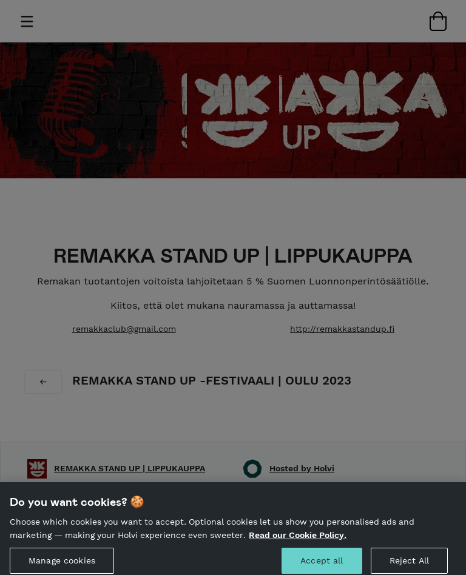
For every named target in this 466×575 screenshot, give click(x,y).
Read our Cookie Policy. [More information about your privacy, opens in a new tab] (297, 540)
